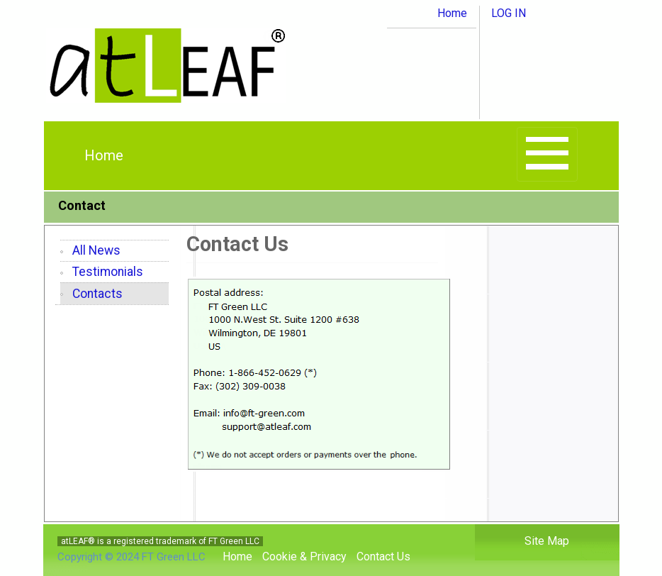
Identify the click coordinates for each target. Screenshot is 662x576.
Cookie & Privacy (304, 556)
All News (96, 250)
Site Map (546, 541)
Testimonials (107, 272)
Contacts (97, 294)
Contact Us (383, 556)
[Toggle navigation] (547, 154)
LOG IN (508, 13)
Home (452, 13)
